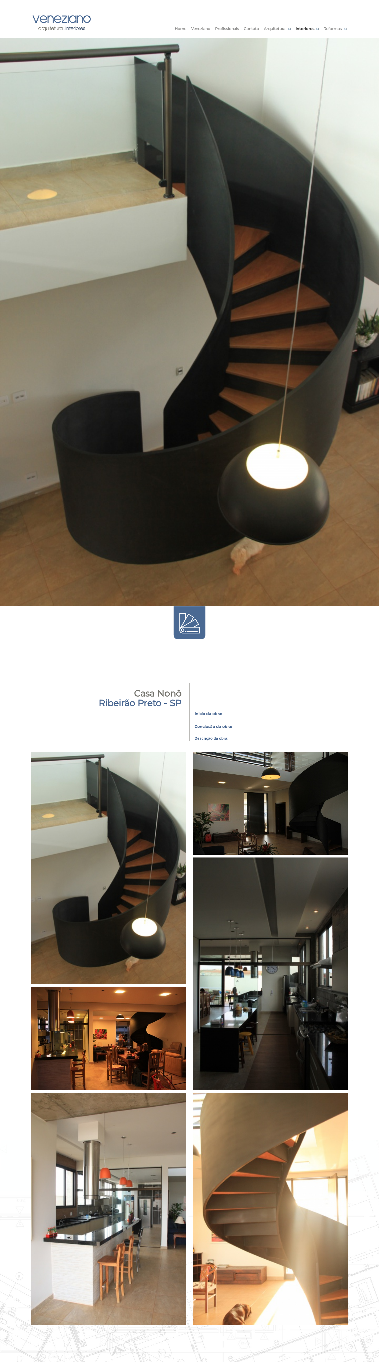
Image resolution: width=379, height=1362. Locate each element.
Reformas (332, 28)
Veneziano (200, 28)
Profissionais (227, 28)
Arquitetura (274, 28)
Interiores (305, 28)
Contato (251, 28)
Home (180, 28)
